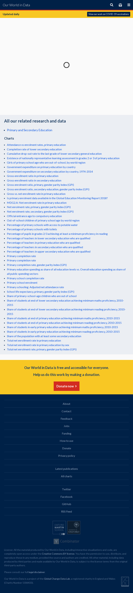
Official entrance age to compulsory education (34, 216)
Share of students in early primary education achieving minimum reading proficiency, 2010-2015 (63, 331)
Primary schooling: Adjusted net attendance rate (35, 287)
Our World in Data (16, 5)
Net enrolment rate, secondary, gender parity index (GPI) (40, 211)
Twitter (66, 489)
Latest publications (66, 468)
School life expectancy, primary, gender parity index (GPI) (40, 291)
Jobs (66, 426)
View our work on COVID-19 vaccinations (108, 14)
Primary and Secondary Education (29, 130)
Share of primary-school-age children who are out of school (42, 296)
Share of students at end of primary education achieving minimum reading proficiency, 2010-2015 (64, 322)
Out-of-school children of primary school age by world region (43, 220)
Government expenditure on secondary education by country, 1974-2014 (50, 171)
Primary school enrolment (22, 282)
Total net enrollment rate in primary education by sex (38, 345)
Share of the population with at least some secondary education (44, 336)
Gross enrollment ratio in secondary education (34, 180)
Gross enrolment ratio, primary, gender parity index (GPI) (40, 184)
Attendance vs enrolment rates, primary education (36, 144)
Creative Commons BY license (58, 553)
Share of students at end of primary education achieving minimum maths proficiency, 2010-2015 (63, 318)
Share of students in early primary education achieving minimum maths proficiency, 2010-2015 (62, 327)
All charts (66, 476)
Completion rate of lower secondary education (34, 149)
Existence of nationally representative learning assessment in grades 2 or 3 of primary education (63, 158)
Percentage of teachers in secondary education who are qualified (45, 247)
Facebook (66, 496)
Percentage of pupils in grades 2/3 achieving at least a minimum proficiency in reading (57, 233)
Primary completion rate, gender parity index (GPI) (37, 264)
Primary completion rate (21, 256)
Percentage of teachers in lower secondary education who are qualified (48, 238)
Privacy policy (66, 455)
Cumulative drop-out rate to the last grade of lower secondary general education (54, 153)
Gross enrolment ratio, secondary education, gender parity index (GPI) (48, 189)
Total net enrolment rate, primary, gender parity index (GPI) (42, 349)
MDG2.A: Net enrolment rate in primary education (36, 202)
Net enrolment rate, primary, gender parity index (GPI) (39, 207)
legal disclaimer (37, 572)
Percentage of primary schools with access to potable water (42, 224)
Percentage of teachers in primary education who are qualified (43, 242)
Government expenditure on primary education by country (41, 167)
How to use (66, 440)
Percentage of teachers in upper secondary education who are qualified (48, 251)
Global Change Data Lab (57, 578)
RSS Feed (66, 511)
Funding (66, 433)
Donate (66, 448)
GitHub (66, 504)
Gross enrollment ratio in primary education (32, 175)
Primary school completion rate (25, 278)
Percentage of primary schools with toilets (32, 229)
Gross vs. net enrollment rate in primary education (36, 193)
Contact (66, 411)
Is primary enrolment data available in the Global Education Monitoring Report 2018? (57, 198)
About (66, 403)
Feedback (66, 418)
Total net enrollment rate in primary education (34, 340)
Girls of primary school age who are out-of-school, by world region (46, 162)
